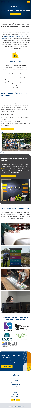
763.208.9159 (16, 386)
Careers (15, 394)
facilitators (24, 36)
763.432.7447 (16, 384)
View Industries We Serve (8, 175)
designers (12, 36)
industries (3, 168)
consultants (7, 36)
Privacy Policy (15, 404)
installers (3, 38)
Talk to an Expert (7, 366)
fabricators (18, 36)
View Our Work (15, 13)
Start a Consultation (7, 128)
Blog (15, 392)
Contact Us (15, 390)
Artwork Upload (15, 396)
